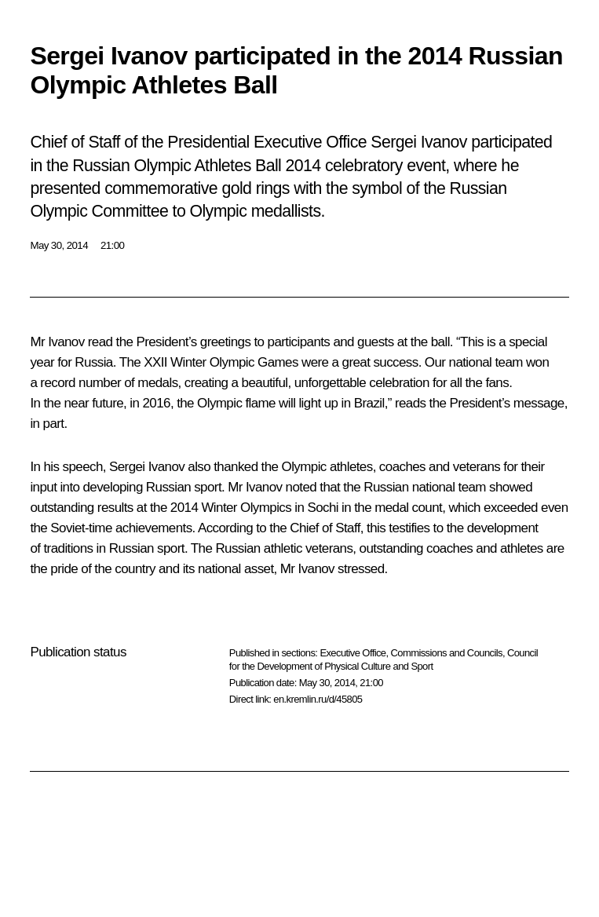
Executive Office (352, 653)
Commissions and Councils (446, 653)
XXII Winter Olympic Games (221, 362)
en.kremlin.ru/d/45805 (317, 699)
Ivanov (66, 341)
